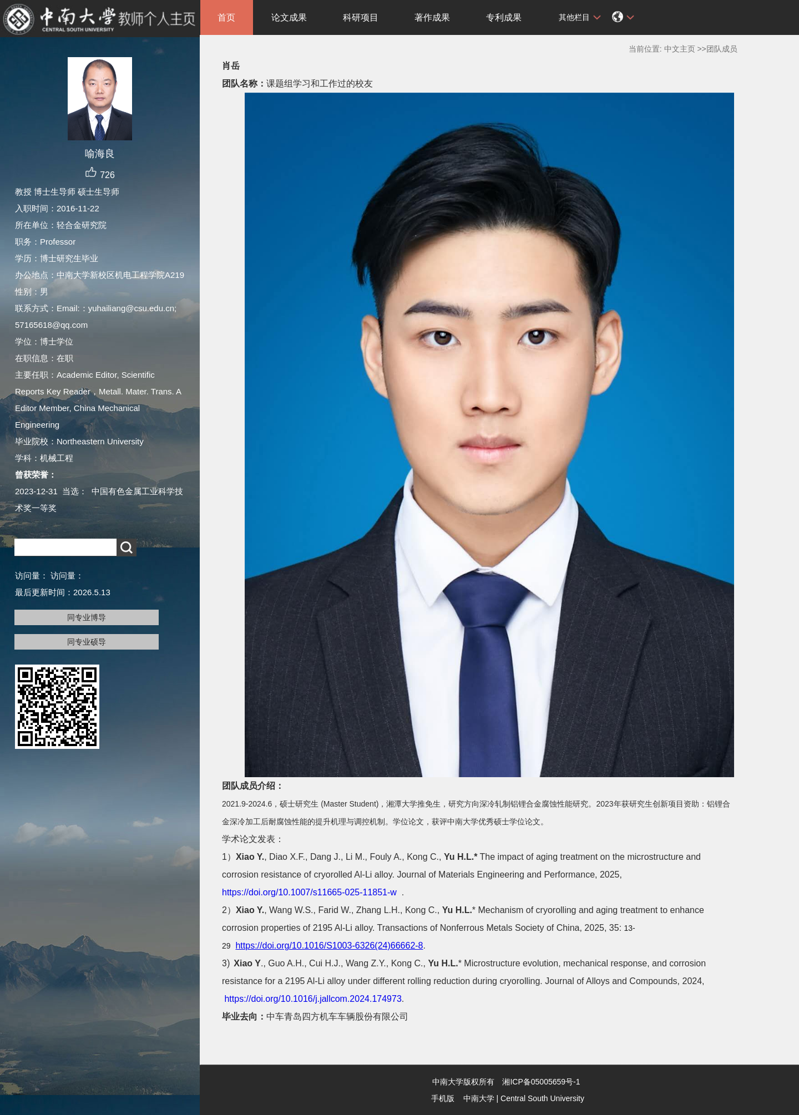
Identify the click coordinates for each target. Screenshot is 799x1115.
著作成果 (432, 17)
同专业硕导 (86, 641)
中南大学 (478, 1098)
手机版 (442, 1098)
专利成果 (504, 17)
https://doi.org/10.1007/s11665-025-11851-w (309, 892)
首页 (226, 17)
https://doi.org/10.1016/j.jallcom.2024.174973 (312, 999)
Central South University (542, 1098)
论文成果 (289, 17)
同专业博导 (86, 617)
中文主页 (679, 48)
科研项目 (360, 17)
